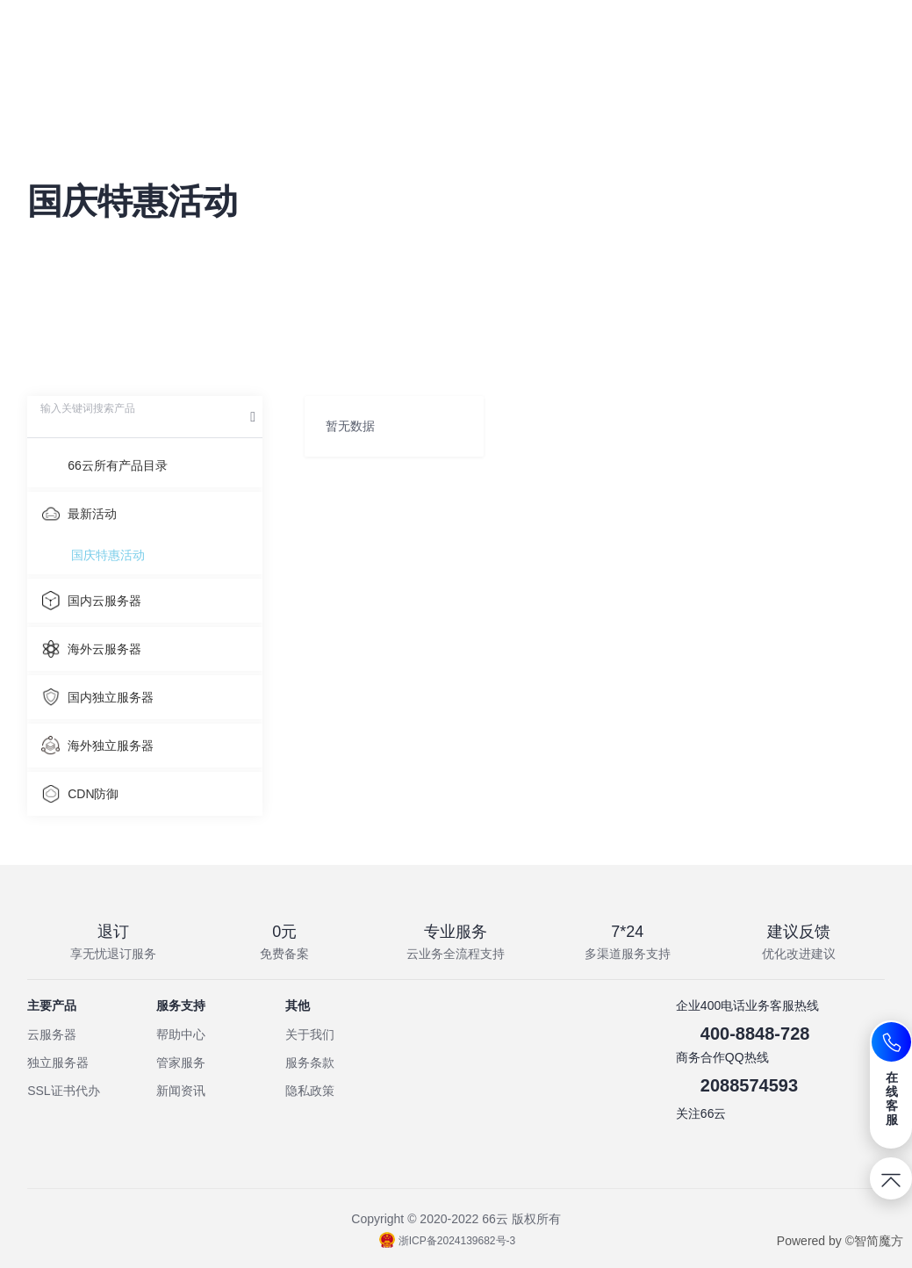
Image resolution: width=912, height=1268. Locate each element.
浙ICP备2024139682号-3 (447, 1241)
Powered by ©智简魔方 (840, 1241)
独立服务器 (58, 1062)
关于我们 (309, 1034)
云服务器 (51, 1034)
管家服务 (180, 1062)
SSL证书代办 (63, 1091)
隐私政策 (309, 1091)
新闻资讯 (180, 1091)
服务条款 (309, 1062)
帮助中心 (180, 1034)
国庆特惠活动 (108, 555)
